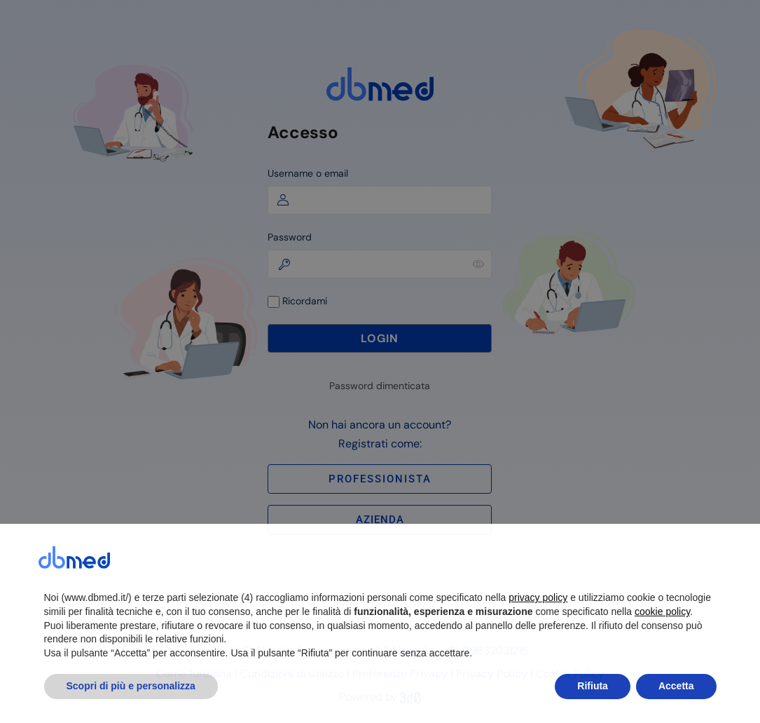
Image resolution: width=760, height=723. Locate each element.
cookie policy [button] (662, 641)
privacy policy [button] (538, 627)
